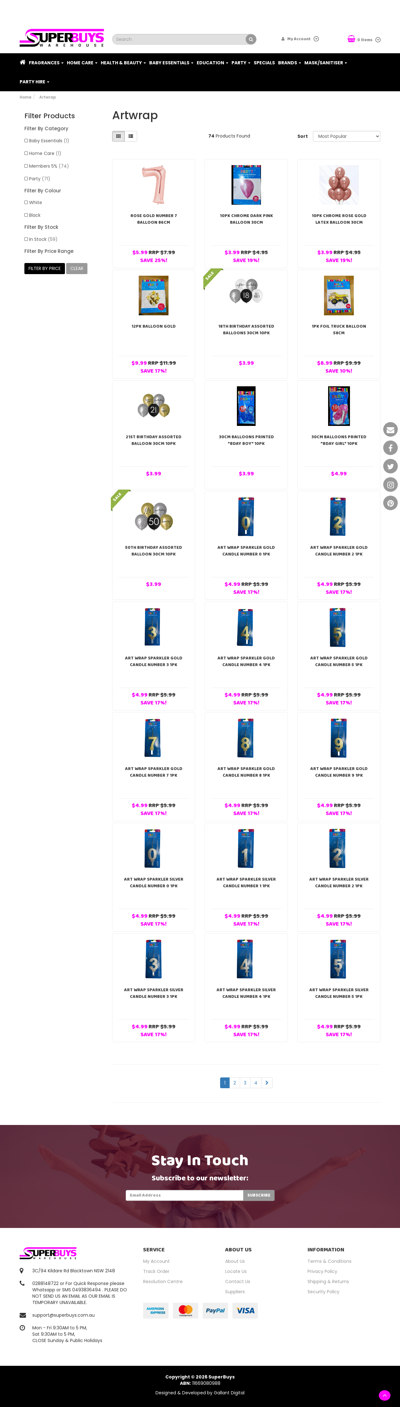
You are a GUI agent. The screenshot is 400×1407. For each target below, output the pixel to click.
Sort (302, 136)
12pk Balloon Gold (153, 326)
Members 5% (49, 166)
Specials (264, 63)
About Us (235, 1261)
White (35, 202)
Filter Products (49, 116)
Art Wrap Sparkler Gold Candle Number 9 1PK (339, 772)
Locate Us (236, 1271)
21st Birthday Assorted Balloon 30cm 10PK (153, 440)
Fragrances (46, 63)
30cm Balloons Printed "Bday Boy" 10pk (246, 440)
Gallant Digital (229, 1393)
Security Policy (324, 1291)
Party (241, 63)
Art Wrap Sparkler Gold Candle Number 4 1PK (246, 661)
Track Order (156, 1271)
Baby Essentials (171, 63)
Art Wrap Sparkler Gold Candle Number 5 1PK (339, 661)
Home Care (82, 63)
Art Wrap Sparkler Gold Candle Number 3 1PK (153, 661)
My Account (156, 1261)
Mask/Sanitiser (325, 63)
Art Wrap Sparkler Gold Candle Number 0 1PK (246, 551)
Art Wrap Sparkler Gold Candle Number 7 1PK (153, 772)
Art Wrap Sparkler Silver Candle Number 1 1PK (246, 883)
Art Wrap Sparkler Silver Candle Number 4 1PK (246, 993)
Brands (289, 63)
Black (35, 215)
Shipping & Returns (328, 1281)
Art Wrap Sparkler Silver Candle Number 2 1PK (339, 883)
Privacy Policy (322, 1271)
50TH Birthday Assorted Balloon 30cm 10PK (153, 551)
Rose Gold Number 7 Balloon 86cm (153, 219)
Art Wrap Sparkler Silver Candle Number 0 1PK (153, 883)
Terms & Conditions (330, 1261)
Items (360, 39)
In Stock (43, 239)
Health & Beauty (123, 63)
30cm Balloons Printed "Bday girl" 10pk (338, 440)
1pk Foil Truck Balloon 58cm (339, 330)
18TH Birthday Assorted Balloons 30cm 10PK (246, 330)
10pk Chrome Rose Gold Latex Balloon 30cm (339, 219)
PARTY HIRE (34, 82)
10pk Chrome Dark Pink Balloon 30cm (246, 219)
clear (76, 268)
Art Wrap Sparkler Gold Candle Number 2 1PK (339, 551)
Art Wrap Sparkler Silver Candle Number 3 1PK (153, 993)
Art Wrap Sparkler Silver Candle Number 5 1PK (339, 993)
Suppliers (235, 1291)
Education (212, 63)
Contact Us (237, 1281)
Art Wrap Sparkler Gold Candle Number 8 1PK (246, 772)
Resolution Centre (163, 1281)
